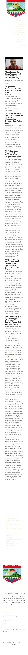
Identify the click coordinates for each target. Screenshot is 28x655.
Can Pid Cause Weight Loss (12, 545)
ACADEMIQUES (21, 19)
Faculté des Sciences (20, 30)
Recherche (22, 45)
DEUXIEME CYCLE (19, 39)
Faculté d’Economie (20, 26)
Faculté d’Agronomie (20, 22)
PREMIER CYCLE (20, 20)
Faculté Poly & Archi (20, 34)
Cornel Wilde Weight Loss (12, 543)
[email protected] (13, 352)
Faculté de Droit (21, 24)
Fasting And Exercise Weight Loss (14, 528)
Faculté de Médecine (20, 28)
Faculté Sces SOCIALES (19, 32)
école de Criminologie (20, 36)
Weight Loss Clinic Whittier (12, 533)
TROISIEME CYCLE (19, 41)
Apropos (23, 49)
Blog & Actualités (21, 47)
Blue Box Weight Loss (11, 518)
